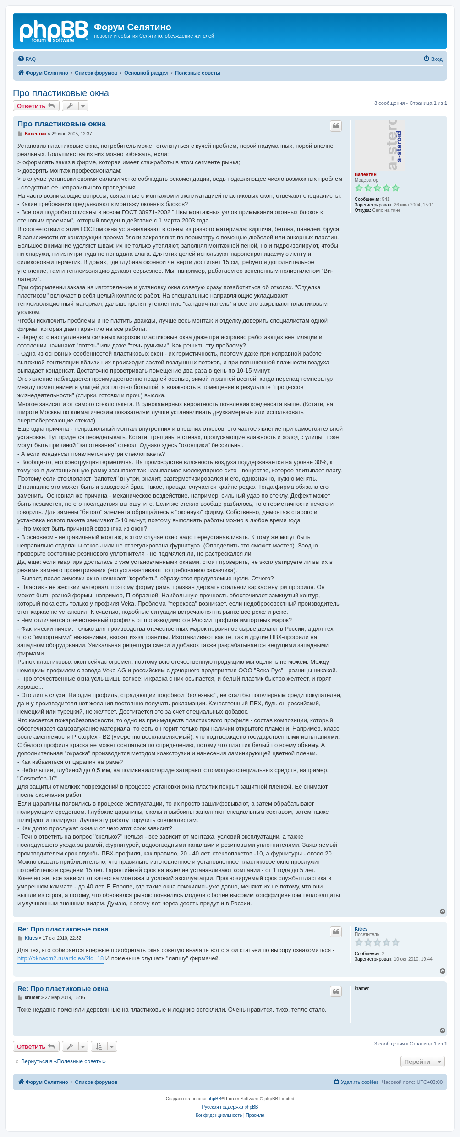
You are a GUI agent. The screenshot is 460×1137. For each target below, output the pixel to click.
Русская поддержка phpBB (230, 1107)
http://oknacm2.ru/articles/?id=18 (60, 958)
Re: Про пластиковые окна (63, 929)
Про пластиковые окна (61, 93)
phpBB (214, 1098)
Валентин (366, 174)
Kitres (361, 928)
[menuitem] (26, 59)
